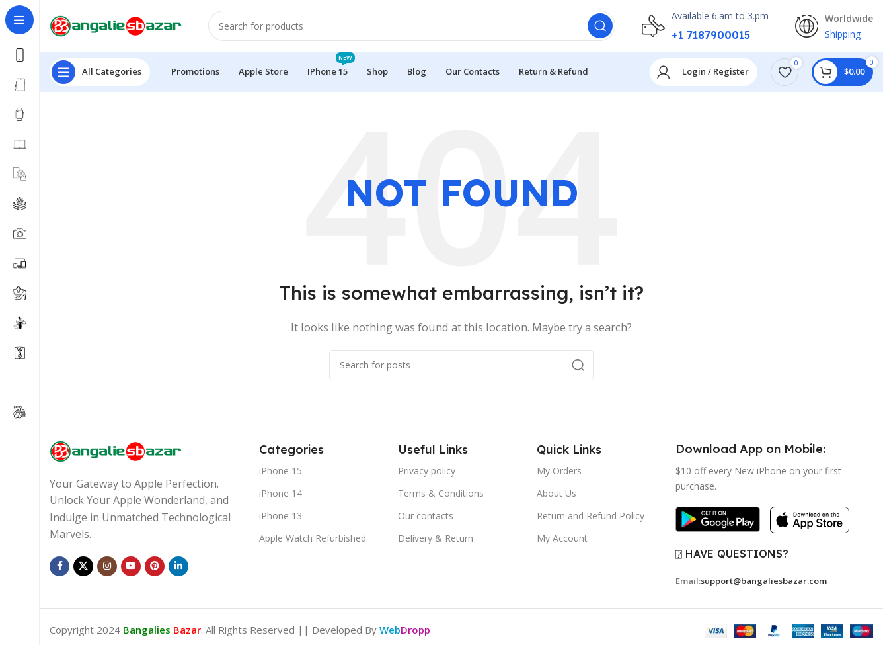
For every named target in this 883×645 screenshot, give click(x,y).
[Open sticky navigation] (100, 73)
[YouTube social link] (131, 567)
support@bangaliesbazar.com (764, 582)
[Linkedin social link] (178, 567)
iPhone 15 (280, 471)
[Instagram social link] (107, 567)
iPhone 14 (280, 494)
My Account (562, 539)
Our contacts (425, 517)
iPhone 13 (280, 517)
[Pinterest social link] (155, 567)
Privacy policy (426, 471)
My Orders (559, 471)
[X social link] (83, 567)
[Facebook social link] (59, 567)
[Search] (411, 26)
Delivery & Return (435, 539)
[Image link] (116, 451)
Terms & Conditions (441, 494)
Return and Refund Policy (590, 517)
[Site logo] (116, 25)
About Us (556, 494)
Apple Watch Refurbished (312, 539)
